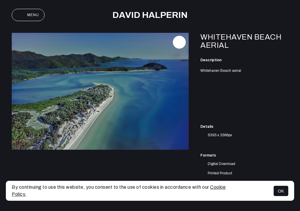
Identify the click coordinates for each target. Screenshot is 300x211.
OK (281, 190)
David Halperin (150, 15)
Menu (28, 14)
